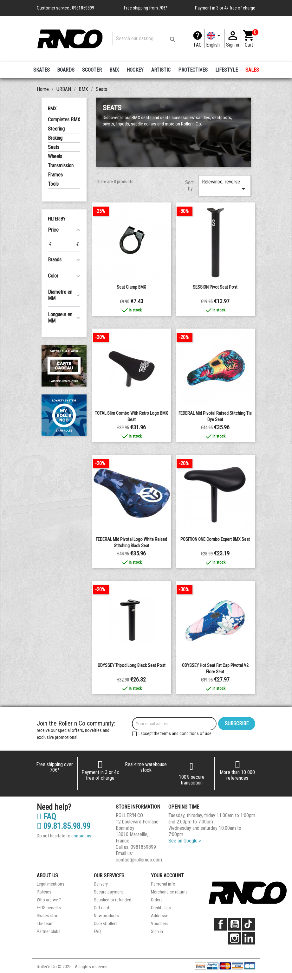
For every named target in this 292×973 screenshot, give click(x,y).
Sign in (157, 931)
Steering (56, 129)
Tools (53, 184)
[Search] (146, 38)
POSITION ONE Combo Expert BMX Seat (215, 539)
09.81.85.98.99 (63, 826)
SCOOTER (92, 70)
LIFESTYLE (226, 70)
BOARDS (66, 70)
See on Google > (184, 841)
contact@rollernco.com (139, 860)
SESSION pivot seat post (215, 287)
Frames (55, 175)
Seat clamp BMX (131, 287)
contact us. (81, 836)
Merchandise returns (169, 891)
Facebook (220, 924)
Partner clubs (49, 931)
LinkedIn (248, 938)
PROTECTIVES (193, 70)
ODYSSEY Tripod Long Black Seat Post (131, 665)
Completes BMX (64, 120)
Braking (55, 138)
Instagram (234, 938)
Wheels (55, 156)
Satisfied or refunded (112, 899)
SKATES (41, 70)
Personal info (163, 884)
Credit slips (161, 907)
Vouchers (159, 923)
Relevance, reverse (224, 186)
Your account (167, 876)
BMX (114, 70)
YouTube (234, 924)
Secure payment (108, 891)
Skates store (48, 915)
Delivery (101, 884)
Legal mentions (50, 884)
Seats (53, 147)
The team (45, 923)
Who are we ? (49, 899)
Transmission (61, 166)
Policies (44, 891)
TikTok (248, 924)
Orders (157, 899)
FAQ (198, 45)
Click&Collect (106, 923)
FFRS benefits (49, 907)
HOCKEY (135, 70)
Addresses (161, 915)
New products (106, 915)
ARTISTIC (161, 70)
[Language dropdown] (214, 38)
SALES (252, 70)
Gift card (101, 907)
